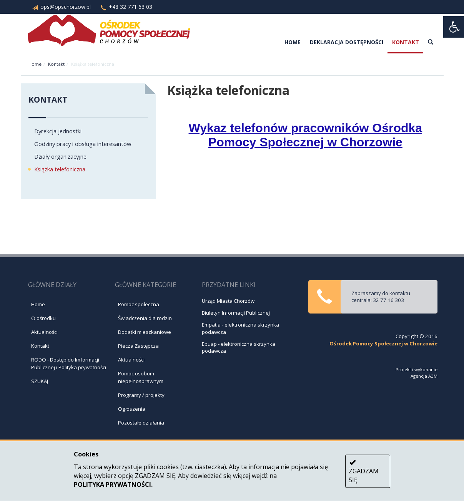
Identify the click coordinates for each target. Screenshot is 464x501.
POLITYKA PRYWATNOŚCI (112, 484)
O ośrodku (43, 318)
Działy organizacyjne (60, 156)
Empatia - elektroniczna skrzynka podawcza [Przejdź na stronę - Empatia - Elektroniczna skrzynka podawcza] (240, 328)
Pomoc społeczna (138, 304)
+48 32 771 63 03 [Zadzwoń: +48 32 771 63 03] (122, 6)
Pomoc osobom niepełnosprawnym (140, 377)
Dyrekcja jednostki (57, 131)
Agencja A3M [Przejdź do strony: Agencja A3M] (424, 376)
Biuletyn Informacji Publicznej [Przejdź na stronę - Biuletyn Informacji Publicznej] (236, 312)
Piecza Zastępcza (138, 345)
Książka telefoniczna (59, 169)
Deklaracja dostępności (346, 42)
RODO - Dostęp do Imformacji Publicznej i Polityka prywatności (68, 363)
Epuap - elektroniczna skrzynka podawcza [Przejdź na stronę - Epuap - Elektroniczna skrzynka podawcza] (238, 347)
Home (292, 42)
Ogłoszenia (131, 408)
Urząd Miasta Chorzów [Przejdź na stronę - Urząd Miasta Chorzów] (228, 300)
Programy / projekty (141, 395)
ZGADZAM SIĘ (364, 471)
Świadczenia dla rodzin (145, 318)
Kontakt (405, 42)
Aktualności (44, 331)
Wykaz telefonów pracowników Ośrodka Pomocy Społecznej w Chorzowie (305, 135)
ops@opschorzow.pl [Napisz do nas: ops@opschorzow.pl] (57, 6)
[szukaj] (430, 42)
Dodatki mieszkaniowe (144, 331)
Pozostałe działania (141, 422)
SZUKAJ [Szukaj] (39, 381)
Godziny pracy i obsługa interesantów (82, 144)
